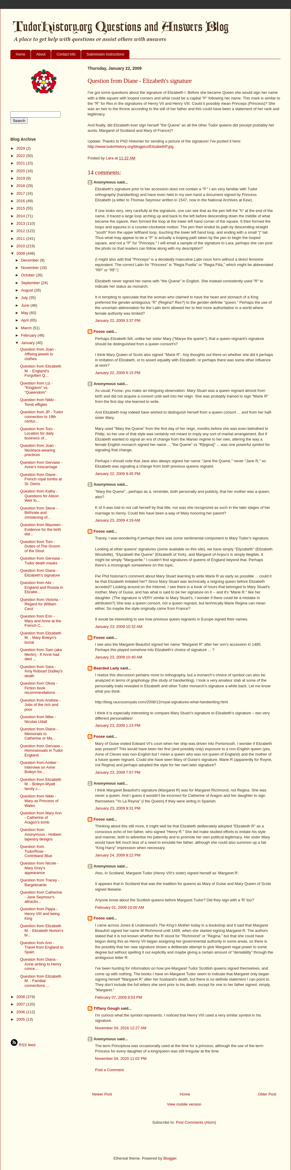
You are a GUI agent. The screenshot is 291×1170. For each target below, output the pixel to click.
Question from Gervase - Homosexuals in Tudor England (41, 750)
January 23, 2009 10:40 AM (118, 657)
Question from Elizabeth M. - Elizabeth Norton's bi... (41, 930)
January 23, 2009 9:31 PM (117, 808)
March (27, 328)
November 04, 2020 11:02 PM (120, 1058)
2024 (21, 148)
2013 (21, 223)
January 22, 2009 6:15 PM (117, 373)
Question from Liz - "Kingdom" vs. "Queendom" (36, 388)
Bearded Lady (106, 668)
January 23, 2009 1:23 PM (117, 725)
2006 (21, 1012)
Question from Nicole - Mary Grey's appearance (39, 868)
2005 (21, 1019)
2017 (21, 193)
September (31, 283)
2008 (21, 997)
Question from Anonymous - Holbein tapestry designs (40, 834)
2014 (21, 216)
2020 (21, 171)
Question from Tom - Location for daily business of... (37, 433)
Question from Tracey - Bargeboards (39, 882)
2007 (21, 1004)
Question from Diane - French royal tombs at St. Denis (41, 479)
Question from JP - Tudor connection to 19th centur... (41, 416)
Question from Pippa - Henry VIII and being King (40, 913)
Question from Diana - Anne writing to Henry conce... (40, 964)
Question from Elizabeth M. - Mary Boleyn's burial (40, 638)
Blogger (169, 1158)
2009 (21, 253)
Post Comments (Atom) (196, 1122)
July (25, 297)
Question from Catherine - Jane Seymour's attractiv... (41, 897)
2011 (21, 238)
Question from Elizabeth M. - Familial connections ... (40, 981)
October (28, 275)
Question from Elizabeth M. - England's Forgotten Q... (40, 371)
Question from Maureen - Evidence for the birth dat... (41, 529)
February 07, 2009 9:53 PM (118, 997)
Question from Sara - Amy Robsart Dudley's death (41, 671)
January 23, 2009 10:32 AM (118, 626)
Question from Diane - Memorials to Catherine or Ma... (39, 733)
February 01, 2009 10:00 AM (119, 907)
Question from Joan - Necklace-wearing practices (38, 450)
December (30, 260)
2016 (21, 201)
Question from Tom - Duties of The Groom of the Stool (40, 546)
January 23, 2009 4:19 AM (117, 520)
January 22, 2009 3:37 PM (117, 320)
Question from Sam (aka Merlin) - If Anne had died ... (41, 654)
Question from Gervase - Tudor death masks (41, 560)
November (30, 267)
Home (20, 54)
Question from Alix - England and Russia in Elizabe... (41, 587)
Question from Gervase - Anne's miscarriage (41, 464)
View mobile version (184, 1104)
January (28, 343)
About (40, 54)
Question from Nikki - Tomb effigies (38, 402)
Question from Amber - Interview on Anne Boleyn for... (39, 767)
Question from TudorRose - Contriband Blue (36, 851)
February (29, 335)
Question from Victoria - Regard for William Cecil (40, 604)
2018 (21, 185)
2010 (21, 246)
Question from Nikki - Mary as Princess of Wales (39, 801)
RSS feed (22, 1045)
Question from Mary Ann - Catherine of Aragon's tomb (40, 817)
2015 (21, 208)
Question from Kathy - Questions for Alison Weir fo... (39, 496)
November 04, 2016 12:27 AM (120, 1028)
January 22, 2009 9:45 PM (117, 473)
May (25, 313)
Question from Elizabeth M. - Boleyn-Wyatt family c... (40, 784)
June (26, 305)
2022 (21, 155)
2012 (21, 231)
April (25, 320)
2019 (21, 178)
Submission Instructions (105, 54)
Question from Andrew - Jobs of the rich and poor (40, 705)
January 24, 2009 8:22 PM (117, 855)
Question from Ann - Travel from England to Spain (41, 947)
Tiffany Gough (107, 1008)
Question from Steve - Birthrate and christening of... (38, 513)
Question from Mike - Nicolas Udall (38, 719)
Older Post (267, 1094)
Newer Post (102, 1094)
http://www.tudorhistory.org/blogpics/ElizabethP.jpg (130, 146)
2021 (21, 163)
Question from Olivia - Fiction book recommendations (38, 688)
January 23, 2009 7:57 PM (117, 772)
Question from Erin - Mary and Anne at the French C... (40, 621)
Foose (99, 331)
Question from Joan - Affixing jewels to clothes (38, 354)
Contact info (65, 54)
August (27, 290)
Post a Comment (109, 1070)
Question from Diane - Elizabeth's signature (40, 572)
